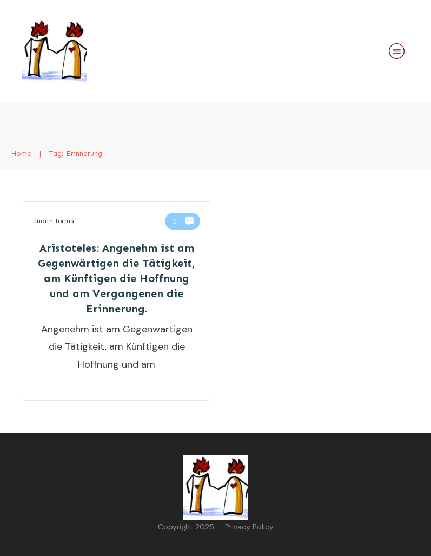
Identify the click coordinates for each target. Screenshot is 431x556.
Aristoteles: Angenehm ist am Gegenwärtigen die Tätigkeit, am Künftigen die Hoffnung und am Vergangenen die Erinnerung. (116, 278)
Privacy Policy (249, 527)
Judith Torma (53, 221)
